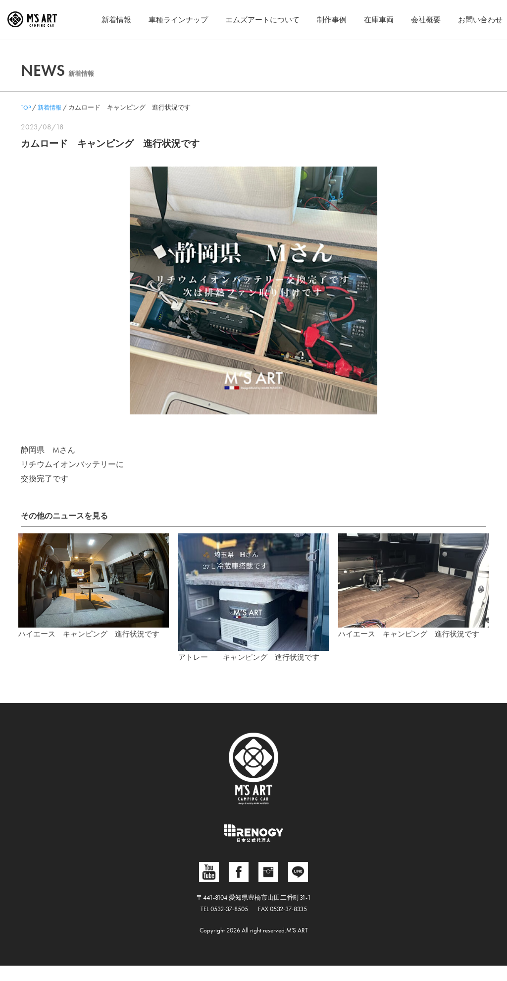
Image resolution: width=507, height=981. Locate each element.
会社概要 (422, 19)
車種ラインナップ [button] (162, 19)
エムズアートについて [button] (251, 19)
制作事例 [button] (324, 19)
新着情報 (97, 19)
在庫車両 (373, 19)
